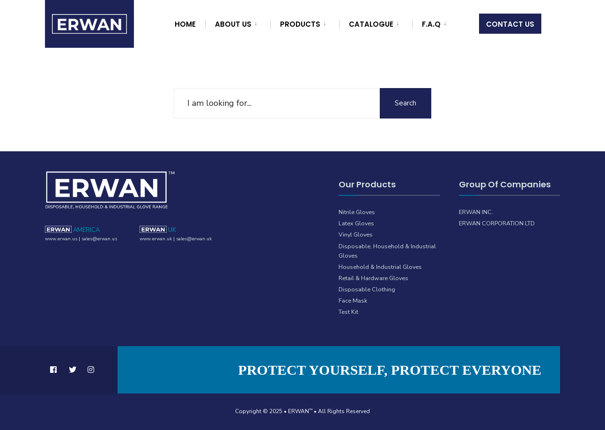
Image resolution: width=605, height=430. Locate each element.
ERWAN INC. (476, 212)
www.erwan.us (61, 239)
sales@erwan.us (99, 239)
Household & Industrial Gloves (380, 267)
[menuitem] (236, 22)
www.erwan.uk (156, 239)
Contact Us (510, 24)
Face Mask (353, 300)
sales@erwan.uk (194, 239)
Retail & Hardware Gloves (373, 278)
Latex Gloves (356, 223)
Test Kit (348, 312)
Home (185, 24)
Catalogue (371, 24)
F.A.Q (431, 24)
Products (300, 24)
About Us (233, 24)
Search (405, 103)
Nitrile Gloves (357, 212)
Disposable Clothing (367, 289)
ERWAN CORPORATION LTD (497, 223)
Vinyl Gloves (356, 234)
